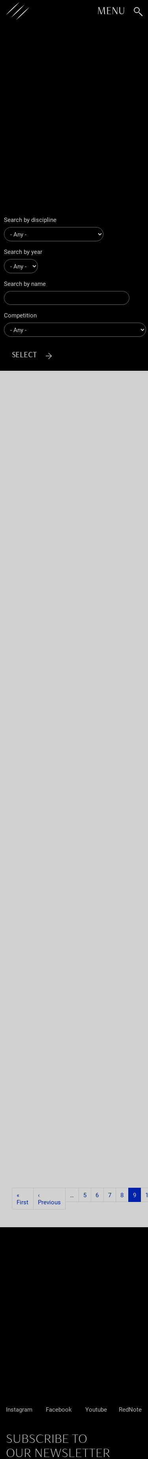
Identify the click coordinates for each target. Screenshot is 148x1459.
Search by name (25, 283)
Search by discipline (30, 219)
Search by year (23, 251)
